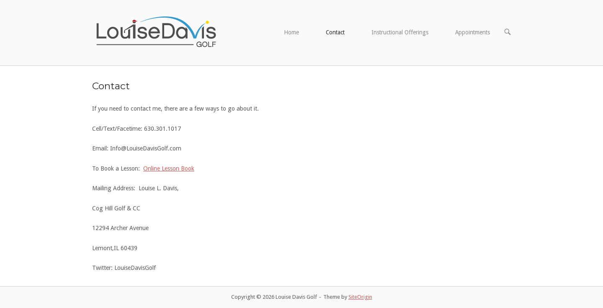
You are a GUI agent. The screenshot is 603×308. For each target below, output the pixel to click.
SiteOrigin (360, 297)
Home (291, 32)
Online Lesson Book (168, 168)
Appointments (472, 32)
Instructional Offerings (399, 32)
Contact (335, 32)
